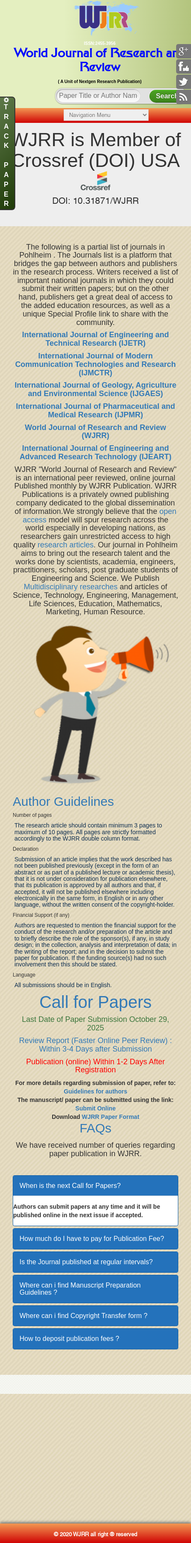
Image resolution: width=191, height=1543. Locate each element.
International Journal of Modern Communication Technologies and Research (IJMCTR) (95, 364)
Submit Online (96, 1108)
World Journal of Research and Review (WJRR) (95, 431)
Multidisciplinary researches (71, 587)
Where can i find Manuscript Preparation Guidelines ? (80, 1289)
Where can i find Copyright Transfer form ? (83, 1315)
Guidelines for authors (95, 1091)
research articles (65, 545)
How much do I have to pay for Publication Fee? (92, 1238)
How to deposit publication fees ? (69, 1338)
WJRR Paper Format (110, 1116)
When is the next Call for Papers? (70, 1185)
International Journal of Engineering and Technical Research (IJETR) (95, 338)
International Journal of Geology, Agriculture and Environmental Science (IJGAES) (95, 389)
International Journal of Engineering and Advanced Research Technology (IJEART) (95, 452)
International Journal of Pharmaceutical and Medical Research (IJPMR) (95, 410)
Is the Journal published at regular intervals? (86, 1261)
